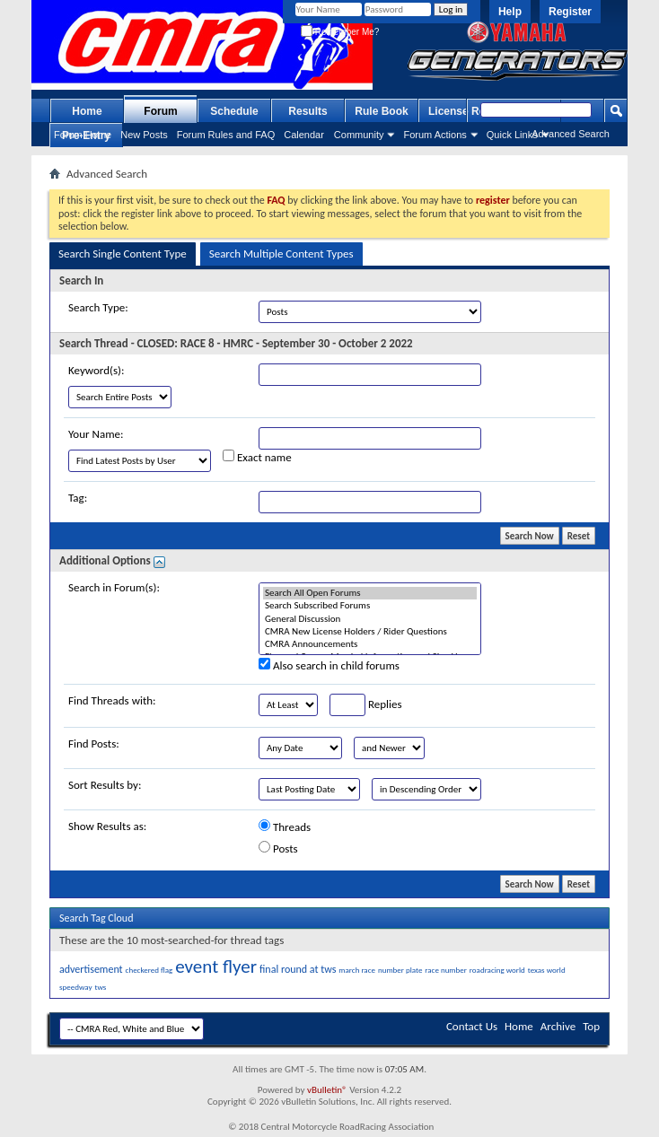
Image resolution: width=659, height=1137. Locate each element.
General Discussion (370, 619)
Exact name (257, 457)
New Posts (144, 134)
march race (356, 970)
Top (591, 1026)
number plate (400, 970)
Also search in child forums (329, 665)
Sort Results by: (104, 785)
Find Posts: (93, 743)
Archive (558, 1026)
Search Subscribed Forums (370, 605)
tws (100, 987)
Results (307, 111)
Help (510, 11)
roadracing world (497, 970)
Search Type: (98, 307)
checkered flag (149, 970)
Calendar (304, 134)
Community (359, 134)
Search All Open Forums (370, 593)
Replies (366, 705)
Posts (278, 848)
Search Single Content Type (122, 253)
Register (570, 11)
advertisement (91, 969)
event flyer (216, 966)
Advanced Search (571, 133)
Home (86, 111)
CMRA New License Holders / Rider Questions (370, 631)
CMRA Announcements (370, 644)
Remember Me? (340, 32)
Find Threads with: (112, 700)
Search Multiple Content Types (281, 253)
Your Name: (95, 434)
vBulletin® (327, 1090)
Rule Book (381, 111)
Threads (285, 826)
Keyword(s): (96, 370)
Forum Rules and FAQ (226, 134)
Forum (160, 111)
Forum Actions (434, 134)
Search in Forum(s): (114, 587)
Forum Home (82, 134)
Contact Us (471, 1026)
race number (446, 970)
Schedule (234, 111)
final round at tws (297, 969)
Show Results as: (107, 826)
